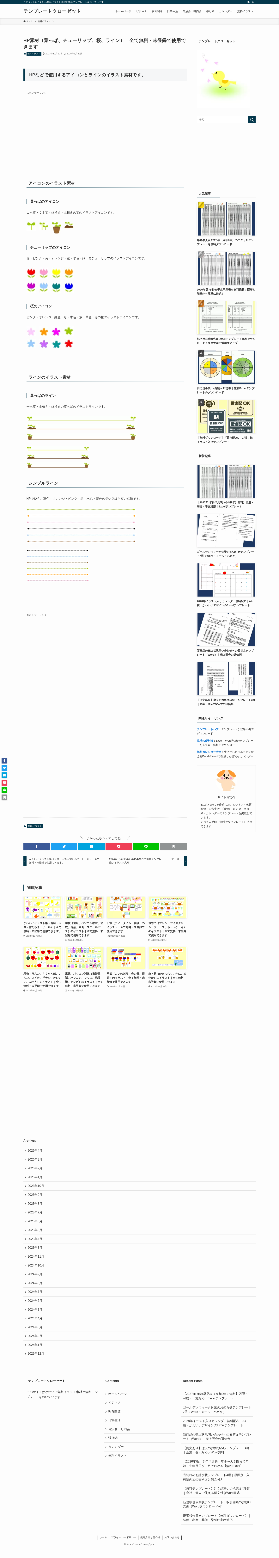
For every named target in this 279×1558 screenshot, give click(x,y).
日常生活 (115, 1430)
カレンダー (116, 1457)
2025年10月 (36, 1187)
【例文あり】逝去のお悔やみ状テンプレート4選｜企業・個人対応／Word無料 (216, 1458)
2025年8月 (35, 1205)
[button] (36, 846)
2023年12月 (36, 1362)
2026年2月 (35, 1169)
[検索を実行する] (252, 119)
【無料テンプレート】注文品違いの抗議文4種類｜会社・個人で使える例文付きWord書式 (216, 1499)
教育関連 (115, 1420)
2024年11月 (36, 1261)
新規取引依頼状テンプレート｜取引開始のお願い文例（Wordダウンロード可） (217, 1512)
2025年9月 (35, 1196)
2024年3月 (35, 1334)
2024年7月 (35, 1297)
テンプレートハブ (208, 729)
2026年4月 (35, 1150)
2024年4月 (35, 1325)
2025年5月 (35, 1233)
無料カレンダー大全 (209, 751)
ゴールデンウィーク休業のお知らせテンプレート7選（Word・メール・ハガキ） (217, 1418)
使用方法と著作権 (150, 1545)
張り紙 (113, 1448)
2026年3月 (35, 1160)
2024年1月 (35, 1352)
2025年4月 (35, 1242)
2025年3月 (35, 1251)
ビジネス (115, 1411)
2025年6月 (35, 1224)
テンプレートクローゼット (52, 11)
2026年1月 (35, 1178)
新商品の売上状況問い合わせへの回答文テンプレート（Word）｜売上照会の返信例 (217, 1445)
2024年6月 (35, 1307)
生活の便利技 (205, 740)
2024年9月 (35, 1279)
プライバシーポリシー (123, 1545)
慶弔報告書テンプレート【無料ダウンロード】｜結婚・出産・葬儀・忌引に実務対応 (217, 1526)
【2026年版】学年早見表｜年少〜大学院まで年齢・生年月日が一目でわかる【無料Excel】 (216, 1472)
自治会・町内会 (119, 1439)
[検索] (253, 2)
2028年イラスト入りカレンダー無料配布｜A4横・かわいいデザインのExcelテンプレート (214, 1431)
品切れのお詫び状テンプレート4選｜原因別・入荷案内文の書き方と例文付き (216, 1485)
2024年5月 (35, 1316)
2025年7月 (35, 1215)
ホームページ (118, 1402)
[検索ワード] (226, 119)
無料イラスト (33, 53)
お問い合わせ (171, 1545)
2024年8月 (35, 1288)
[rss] (248, 2)
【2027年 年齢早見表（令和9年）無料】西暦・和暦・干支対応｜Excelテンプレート (215, 1404)
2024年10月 (36, 1270)
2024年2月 (35, 1343)
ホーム (103, 1545)
